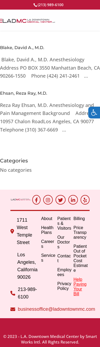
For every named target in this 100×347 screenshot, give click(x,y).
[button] (94, 112)
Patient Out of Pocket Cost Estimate (81, 258)
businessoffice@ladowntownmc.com (56, 309)
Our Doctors (63, 242)
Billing (79, 218)
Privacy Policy (64, 286)
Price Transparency (80, 232)
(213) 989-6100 (50, 4)
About (46, 218)
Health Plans (47, 230)
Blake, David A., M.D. (22, 47)
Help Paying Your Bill (80, 286)
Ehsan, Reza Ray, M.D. (23, 93)
